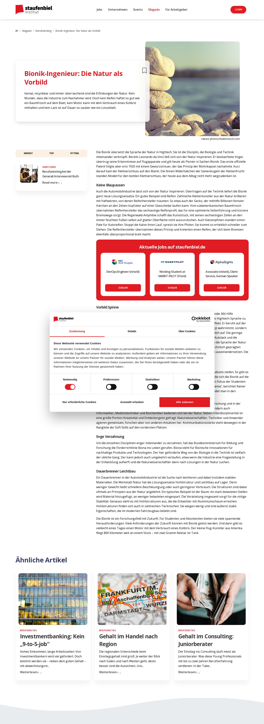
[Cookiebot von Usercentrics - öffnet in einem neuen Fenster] (194, 319)
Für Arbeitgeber (176, 10)
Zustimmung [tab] (77, 331)
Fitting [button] (74, 153)
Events (138, 10)
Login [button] (238, 9)
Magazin (154, 10)
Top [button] (51, 153)
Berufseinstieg (43, 30)
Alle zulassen (184, 402)
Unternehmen (118, 10)
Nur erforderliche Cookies (79, 402)
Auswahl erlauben (132, 402)
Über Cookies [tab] (187, 331)
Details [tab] (132, 331)
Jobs (99, 10)
